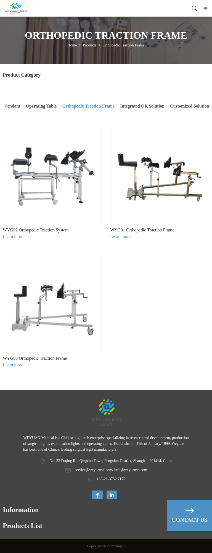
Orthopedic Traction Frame (123, 45)
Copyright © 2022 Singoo (106, 546)
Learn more (13, 236)
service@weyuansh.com (93, 470)
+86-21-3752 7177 (110, 479)
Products (89, 45)
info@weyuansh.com (130, 470)
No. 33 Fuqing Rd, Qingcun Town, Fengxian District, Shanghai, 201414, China (111, 461)
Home (72, 45)
